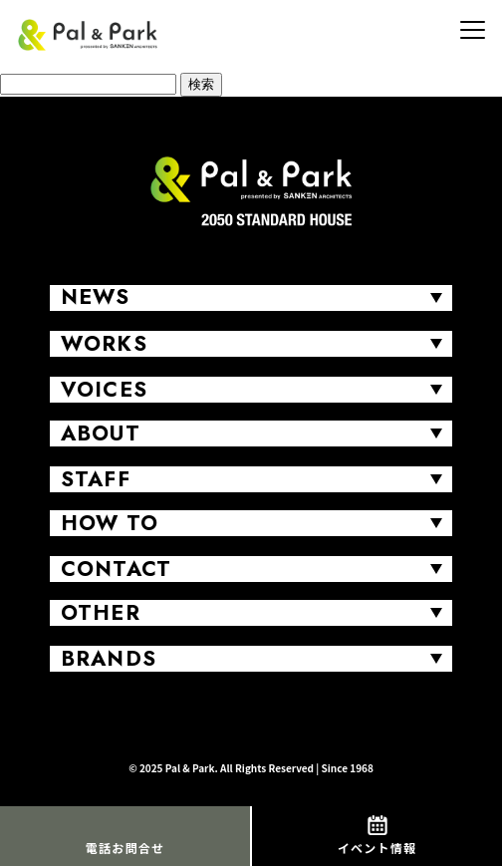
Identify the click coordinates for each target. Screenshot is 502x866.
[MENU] (472, 30)
